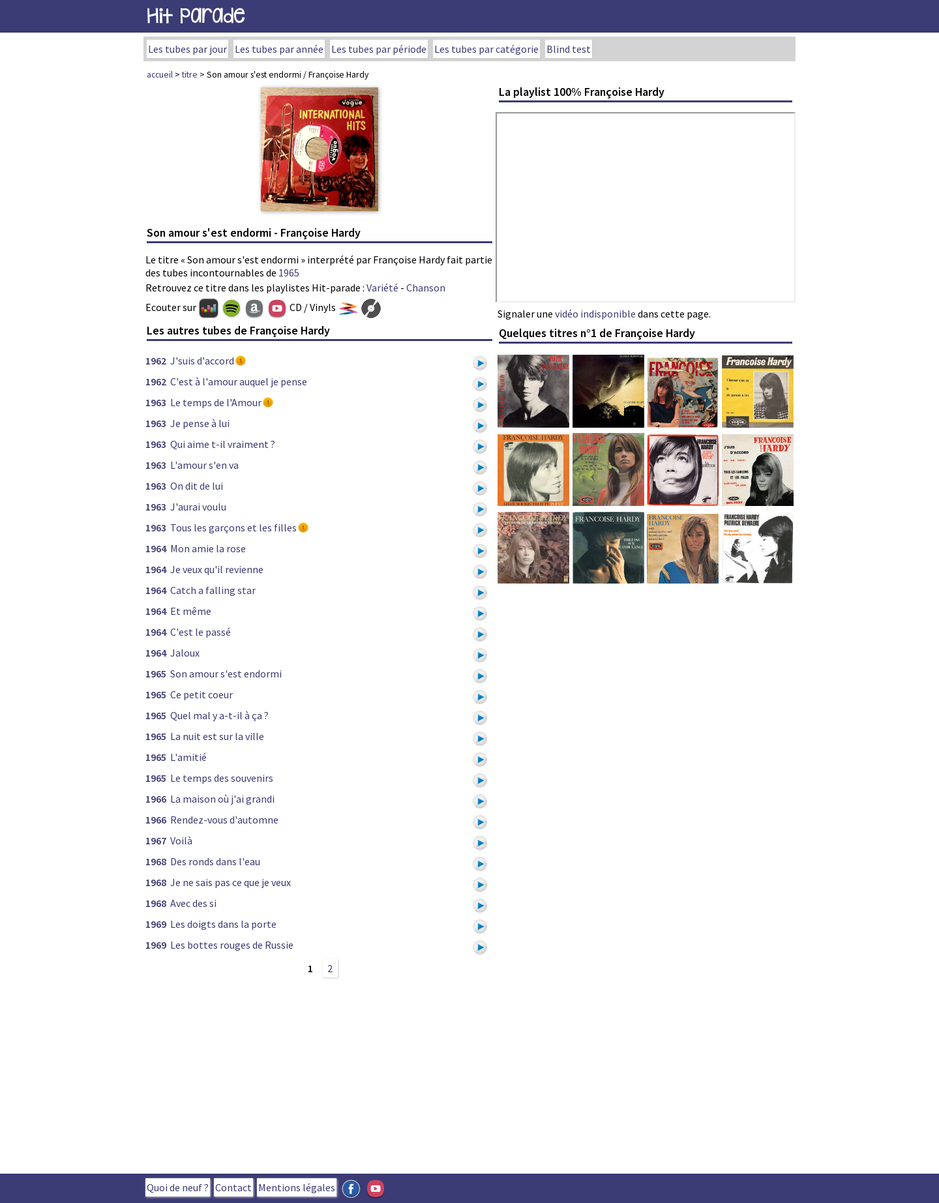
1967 (155, 840)
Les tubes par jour (187, 48)
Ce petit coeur (201, 694)
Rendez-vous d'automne (224, 819)
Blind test (568, 48)
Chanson (425, 287)
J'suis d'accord (202, 360)
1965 (288, 272)
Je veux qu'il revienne (216, 569)
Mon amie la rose (208, 548)
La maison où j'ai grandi (222, 798)
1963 (155, 402)
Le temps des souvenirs (221, 777)
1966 (155, 798)
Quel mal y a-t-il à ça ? (219, 715)
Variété (382, 287)
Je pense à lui (200, 423)
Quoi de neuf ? (178, 1187)
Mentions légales (296, 1187)
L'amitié (188, 757)
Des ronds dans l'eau (215, 861)
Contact (233, 1187)
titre (190, 74)
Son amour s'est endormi (226, 673)
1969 (155, 923)
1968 (155, 861)
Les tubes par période (378, 48)
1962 (155, 360)
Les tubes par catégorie (486, 48)
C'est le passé (200, 631)
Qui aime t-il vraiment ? (222, 444)
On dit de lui (196, 485)
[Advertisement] (319, 1074)
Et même (190, 610)
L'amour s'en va (204, 464)
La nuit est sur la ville (217, 736)
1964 (155, 548)
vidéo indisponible (595, 313)
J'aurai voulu (198, 506)
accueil (160, 74)
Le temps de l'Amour (215, 402)
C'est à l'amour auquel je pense (238, 381)
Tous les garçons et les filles (233, 527)
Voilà (181, 840)
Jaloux (185, 652)
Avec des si (193, 903)
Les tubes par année (279, 48)
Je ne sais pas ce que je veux (230, 882)
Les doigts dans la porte (223, 923)
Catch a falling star (213, 590)
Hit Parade (196, 16)
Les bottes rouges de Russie (231, 944)
